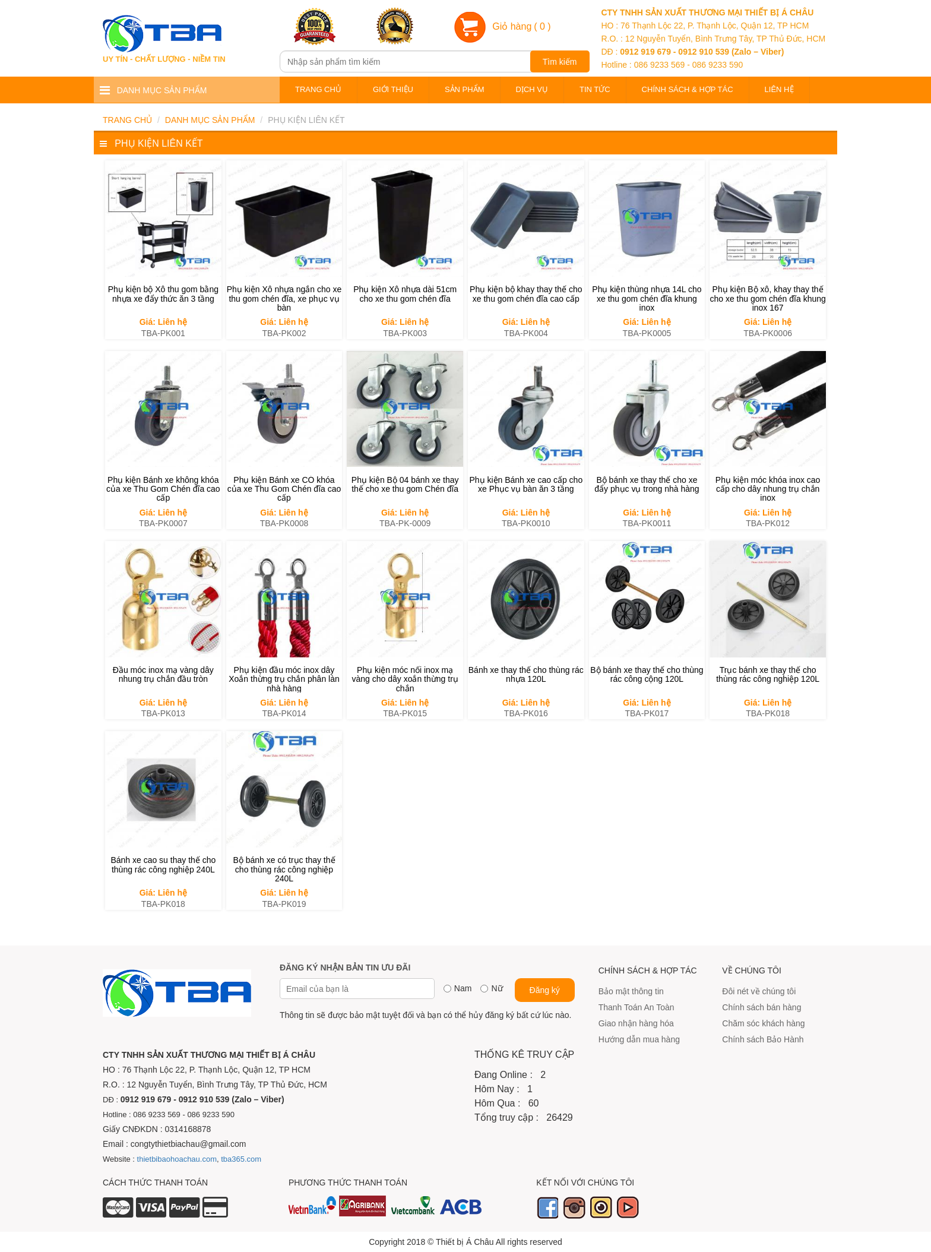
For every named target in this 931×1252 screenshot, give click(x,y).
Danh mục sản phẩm (210, 120)
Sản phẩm (464, 89)
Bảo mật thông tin (631, 991)
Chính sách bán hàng (761, 1007)
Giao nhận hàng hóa (636, 1023)
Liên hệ (779, 89)
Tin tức (595, 89)
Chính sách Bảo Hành (762, 1039)
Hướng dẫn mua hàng (639, 1039)
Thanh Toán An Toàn (636, 1007)
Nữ (496, 988)
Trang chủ (318, 89)
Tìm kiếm (560, 62)
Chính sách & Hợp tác (687, 89)
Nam (463, 988)
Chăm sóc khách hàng (763, 1023)
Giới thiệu (393, 89)
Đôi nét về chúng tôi (759, 991)
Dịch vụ (532, 89)
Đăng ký (545, 990)
